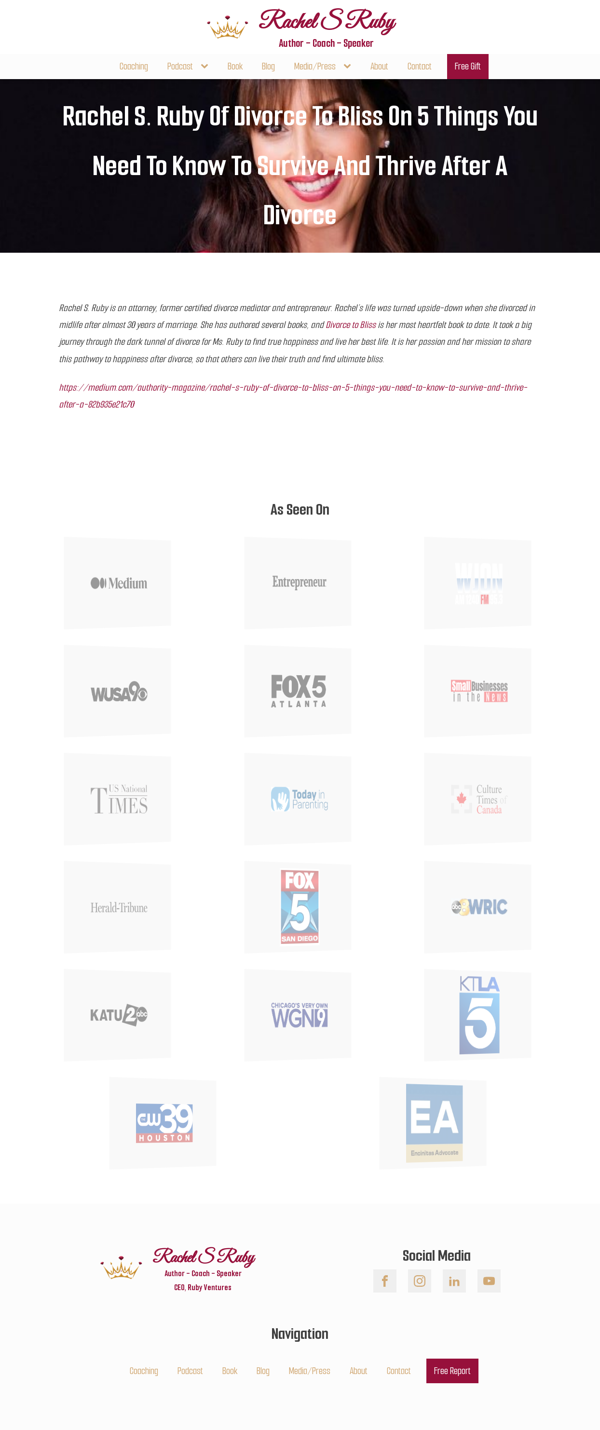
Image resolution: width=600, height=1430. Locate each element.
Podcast (180, 66)
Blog (268, 66)
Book (235, 66)
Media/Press (315, 66)
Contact (420, 66)
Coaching (134, 66)
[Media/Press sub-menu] (349, 66)
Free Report (452, 1370)
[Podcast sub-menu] (206, 66)
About (379, 66)
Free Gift (468, 66)
